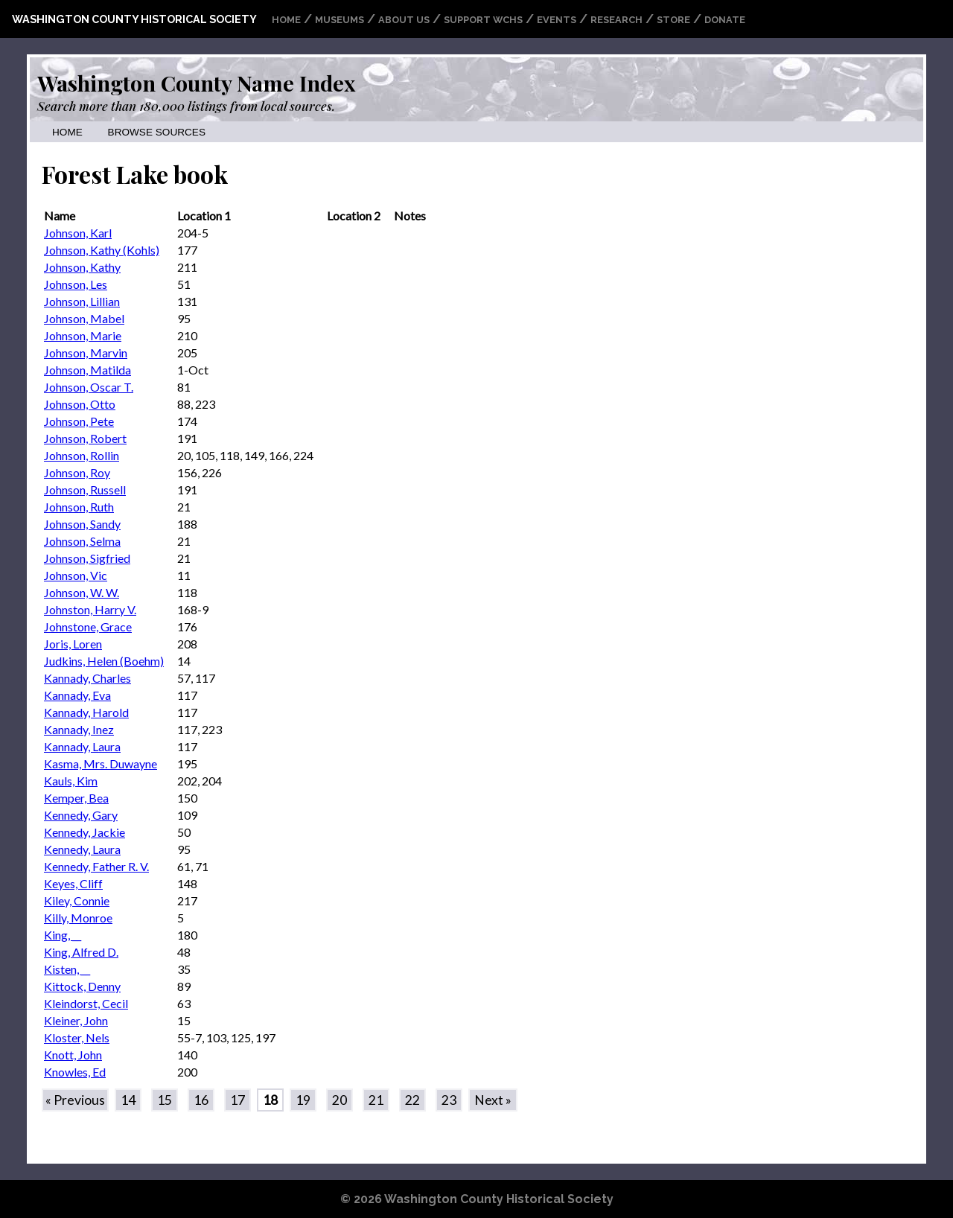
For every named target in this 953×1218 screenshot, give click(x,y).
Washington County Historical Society (134, 19)
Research (616, 19)
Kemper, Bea (76, 798)
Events (556, 19)
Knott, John (73, 1055)
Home (286, 19)
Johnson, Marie (82, 335)
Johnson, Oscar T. (88, 387)
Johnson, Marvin (85, 352)
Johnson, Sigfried (87, 558)
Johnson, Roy (77, 472)
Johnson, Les (75, 284)
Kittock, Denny (82, 986)
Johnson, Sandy (82, 524)
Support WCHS (483, 19)
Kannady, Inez (79, 729)
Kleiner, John (76, 1020)
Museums (339, 19)
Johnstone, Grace (88, 626)
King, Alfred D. (81, 952)
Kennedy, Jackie (84, 832)
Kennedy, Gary (81, 815)
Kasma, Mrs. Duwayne (100, 763)
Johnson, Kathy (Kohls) (101, 250)
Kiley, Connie (76, 900)
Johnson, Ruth (79, 507)
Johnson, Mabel (84, 318)
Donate (724, 19)
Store (673, 19)
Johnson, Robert (85, 438)
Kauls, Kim (71, 781)
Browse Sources (156, 132)
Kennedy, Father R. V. (96, 866)
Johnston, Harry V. (90, 609)
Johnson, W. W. (81, 592)
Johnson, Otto (79, 404)
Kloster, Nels (76, 1037)
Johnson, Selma (82, 541)
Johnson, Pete (79, 421)
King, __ (62, 935)
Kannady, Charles (87, 678)
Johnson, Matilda (87, 370)
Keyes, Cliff (73, 883)
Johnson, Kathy (82, 267)
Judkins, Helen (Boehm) (104, 661)
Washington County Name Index (196, 82)
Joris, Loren (73, 644)
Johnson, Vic (75, 575)
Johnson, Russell (85, 489)
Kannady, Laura (82, 746)
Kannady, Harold (86, 712)
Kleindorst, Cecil (86, 1003)
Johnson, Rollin (81, 455)
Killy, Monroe (78, 918)
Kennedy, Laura (82, 849)
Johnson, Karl (78, 233)
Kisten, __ (67, 969)
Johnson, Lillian (82, 301)
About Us (404, 19)
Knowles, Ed (75, 1072)
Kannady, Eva (77, 695)
